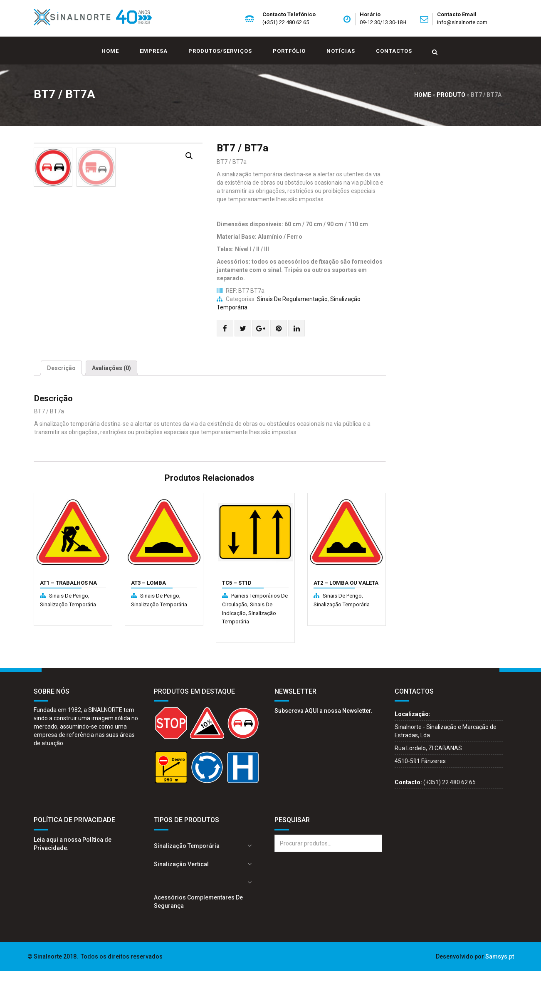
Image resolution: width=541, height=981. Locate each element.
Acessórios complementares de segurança (198, 911)
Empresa (154, 51)
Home (110, 51)
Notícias (340, 51)
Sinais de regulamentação (292, 299)
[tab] (61, 378)
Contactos (394, 51)
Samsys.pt (499, 966)
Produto (451, 94)
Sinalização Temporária (68, 614)
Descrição (61, 378)
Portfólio (289, 51)
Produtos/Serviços (220, 51)
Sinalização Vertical (181, 874)
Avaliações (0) (111, 378)
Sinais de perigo (68, 606)
